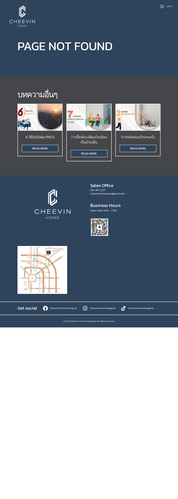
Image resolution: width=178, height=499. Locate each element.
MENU (170, 6)
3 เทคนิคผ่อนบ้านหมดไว (138, 137)
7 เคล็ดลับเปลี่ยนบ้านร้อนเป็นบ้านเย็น (89, 139)
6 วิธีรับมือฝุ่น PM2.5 (40, 137)
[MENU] (162, 6)
